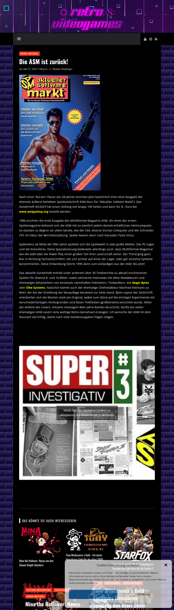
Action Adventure (39, 590)
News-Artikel (29, 53)
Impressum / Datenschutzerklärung (127, 603)
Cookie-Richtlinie (98, 603)
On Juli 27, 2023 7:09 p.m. (33, 68)
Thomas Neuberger (62, 68)
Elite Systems (35, 287)
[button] (166, 565)
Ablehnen (143, 594)
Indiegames (62, 590)
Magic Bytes (140, 283)
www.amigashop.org (33, 211)
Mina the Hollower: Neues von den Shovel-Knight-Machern (36, 563)
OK (93, 594)
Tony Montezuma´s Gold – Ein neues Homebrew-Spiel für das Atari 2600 (84, 557)
